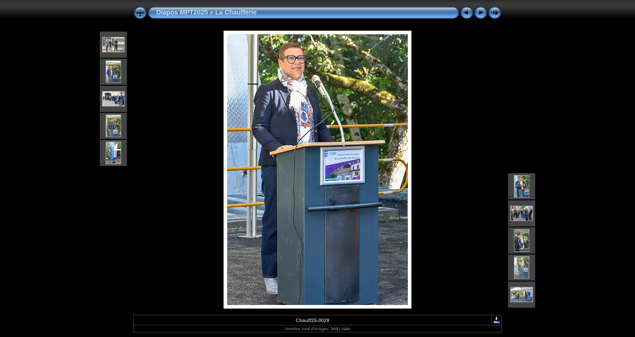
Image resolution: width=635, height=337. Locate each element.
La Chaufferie (236, 12)
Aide (345, 328)
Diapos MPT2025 (182, 12)
